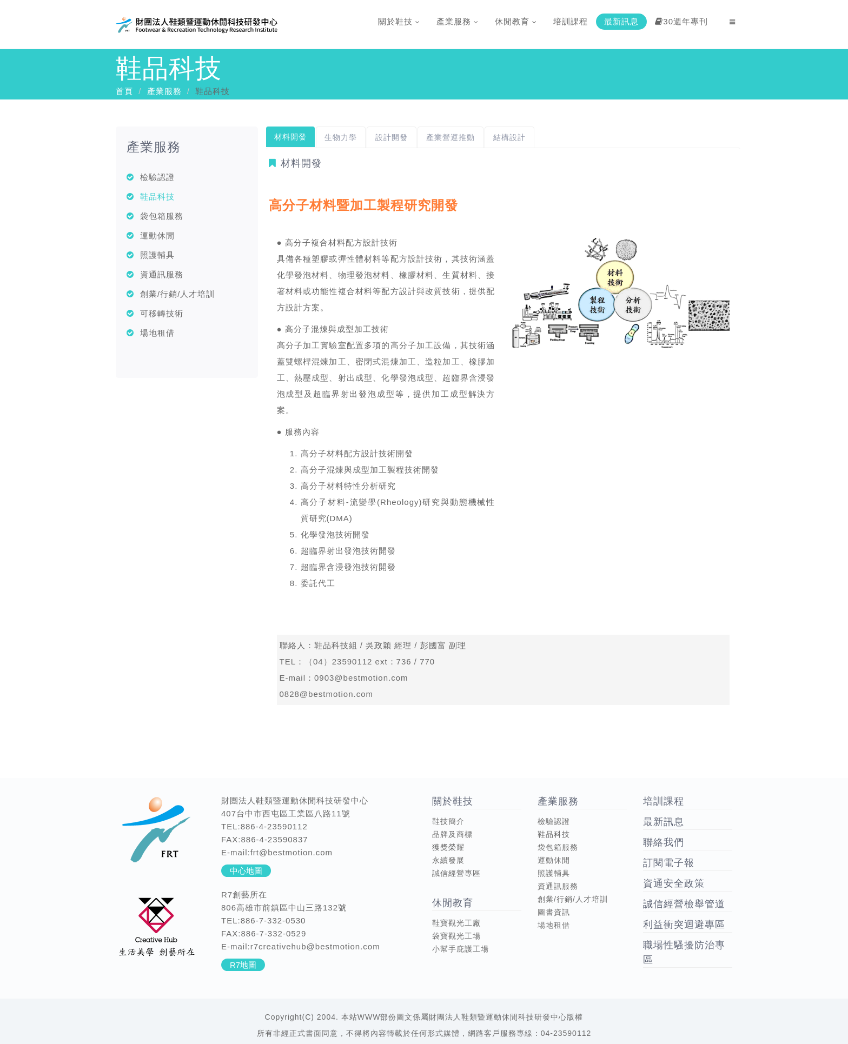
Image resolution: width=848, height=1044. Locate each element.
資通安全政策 (674, 883)
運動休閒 (157, 235)
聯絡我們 (663, 842)
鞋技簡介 (448, 821)
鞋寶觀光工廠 (456, 923)
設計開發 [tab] (391, 137)
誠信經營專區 (456, 873)
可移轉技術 (161, 313)
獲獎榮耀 (448, 847)
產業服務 (457, 21)
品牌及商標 (452, 834)
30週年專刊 (681, 21)
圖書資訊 (554, 912)
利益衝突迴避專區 (684, 924)
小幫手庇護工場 (460, 949)
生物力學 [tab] (340, 137)
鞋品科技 (157, 196)
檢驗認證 (157, 177)
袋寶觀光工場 (456, 936)
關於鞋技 (399, 21)
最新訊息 (621, 21)
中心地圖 (246, 870)
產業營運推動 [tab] (450, 137)
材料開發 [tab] (290, 136)
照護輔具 (157, 255)
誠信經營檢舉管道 (684, 904)
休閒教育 (516, 21)
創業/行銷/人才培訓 (177, 293)
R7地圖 (243, 964)
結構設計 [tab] (509, 137)
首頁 (124, 91)
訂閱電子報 (668, 862)
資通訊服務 (161, 274)
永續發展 (448, 860)
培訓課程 (570, 21)
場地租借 (157, 332)
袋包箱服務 (161, 216)
